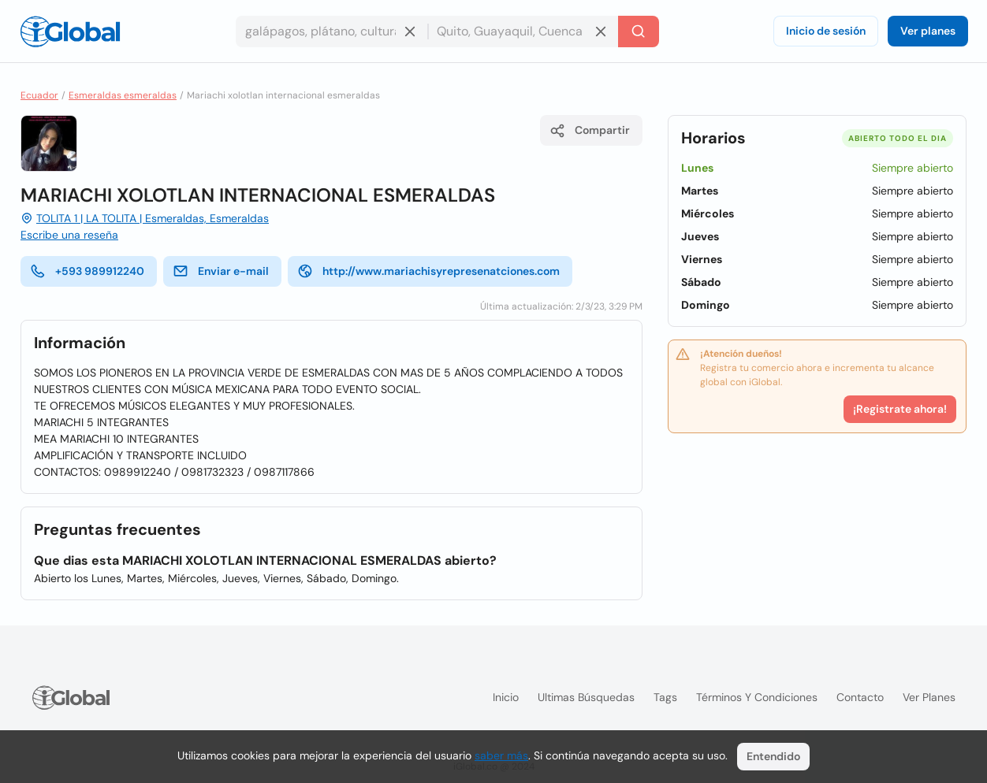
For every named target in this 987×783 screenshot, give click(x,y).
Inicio (506, 697)
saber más (501, 755)
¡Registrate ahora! (900, 409)
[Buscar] (638, 31)
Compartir (589, 131)
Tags (665, 697)
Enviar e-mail (221, 271)
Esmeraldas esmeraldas (123, 95)
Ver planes (927, 31)
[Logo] (70, 31)
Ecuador (39, 95)
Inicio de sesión (826, 31)
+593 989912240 (87, 271)
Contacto (860, 697)
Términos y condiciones (757, 697)
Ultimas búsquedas (586, 697)
